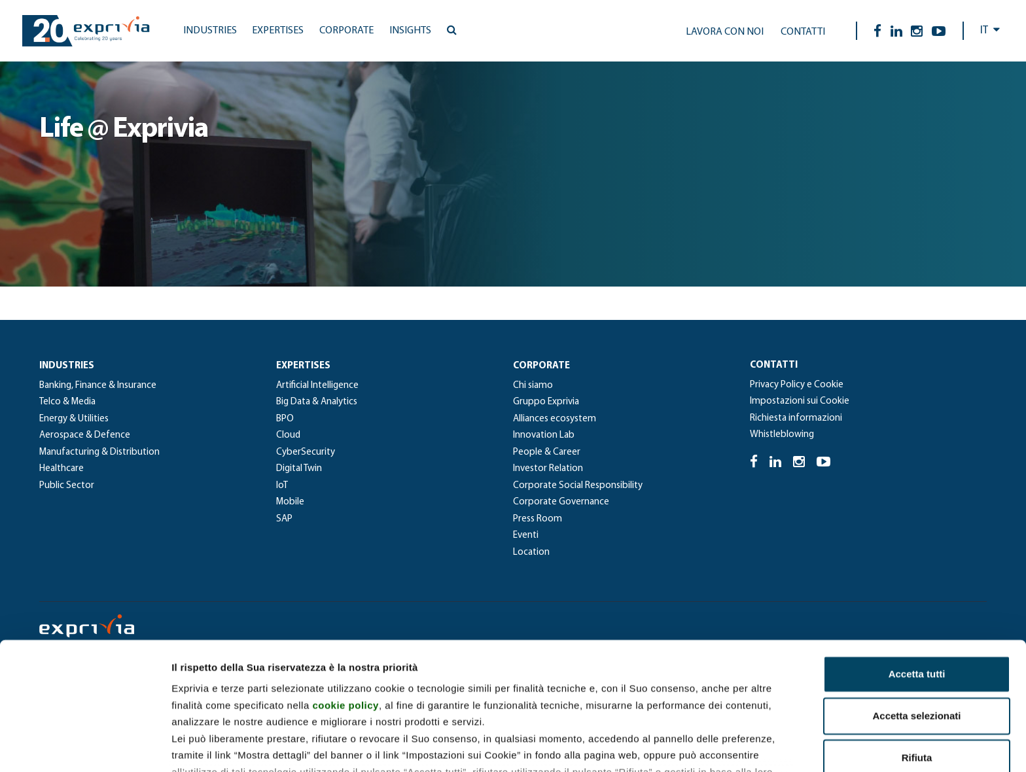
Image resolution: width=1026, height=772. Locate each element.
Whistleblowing (782, 435)
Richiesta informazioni (796, 418)
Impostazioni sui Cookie (799, 401)
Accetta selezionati (916, 623)
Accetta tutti (917, 582)
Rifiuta (917, 665)
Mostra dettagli (688, 746)
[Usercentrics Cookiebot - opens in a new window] (84, 746)
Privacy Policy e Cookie (796, 385)
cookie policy (345, 612)
